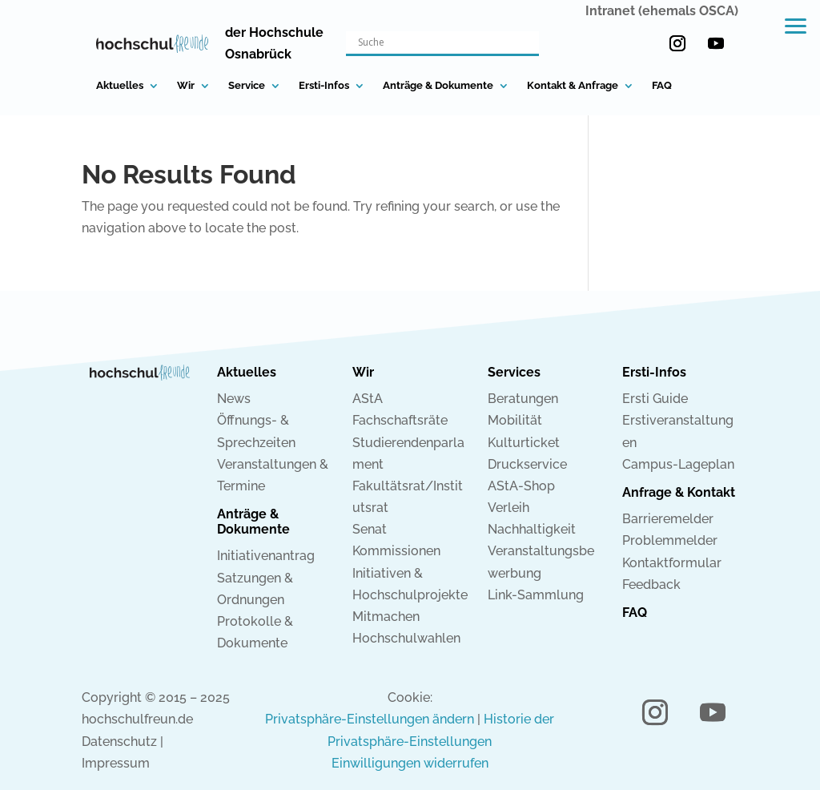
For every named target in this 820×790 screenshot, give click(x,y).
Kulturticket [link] (524, 442)
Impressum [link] (116, 763)
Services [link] (514, 372)
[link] (152, 43)
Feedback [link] (651, 584)
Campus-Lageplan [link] (678, 464)
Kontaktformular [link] (672, 562)
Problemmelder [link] (670, 540)
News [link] (234, 398)
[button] (677, 43)
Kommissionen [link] (396, 550)
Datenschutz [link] (119, 741)
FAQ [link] (662, 85)
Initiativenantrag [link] (266, 555)
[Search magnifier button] (528, 42)
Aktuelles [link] (119, 85)
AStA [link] (367, 398)
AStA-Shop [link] (521, 486)
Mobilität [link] (515, 420)
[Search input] (435, 42)
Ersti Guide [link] (655, 398)
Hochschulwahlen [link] (406, 638)
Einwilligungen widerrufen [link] (410, 763)
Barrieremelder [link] (667, 518)
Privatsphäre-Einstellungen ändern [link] (369, 719)
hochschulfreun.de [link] (137, 719)
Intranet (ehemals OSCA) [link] (661, 10)
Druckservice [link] (527, 464)
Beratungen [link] (523, 398)
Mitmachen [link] (386, 616)
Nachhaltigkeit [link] (532, 529)
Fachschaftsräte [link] (400, 420)
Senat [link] (369, 529)
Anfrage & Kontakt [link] (678, 492)
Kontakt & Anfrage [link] (572, 85)
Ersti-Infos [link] (324, 85)
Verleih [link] (508, 507)
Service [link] (246, 85)
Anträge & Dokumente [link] (438, 85)
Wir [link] (186, 85)
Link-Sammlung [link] (536, 595)
